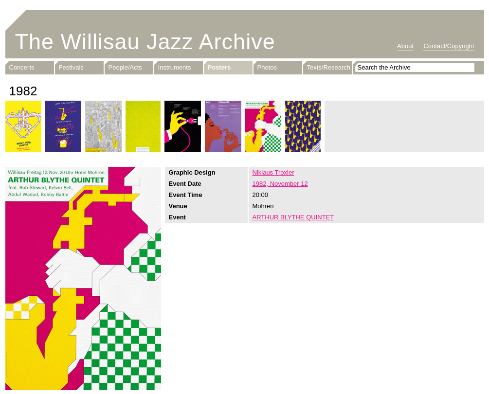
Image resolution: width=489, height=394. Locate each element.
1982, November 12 (280, 183)
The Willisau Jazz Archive (145, 41)
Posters (219, 67)
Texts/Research (329, 67)
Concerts (22, 67)
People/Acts (125, 67)
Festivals (71, 67)
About (405, 46)
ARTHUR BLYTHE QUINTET (293, 217)
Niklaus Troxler (273, 172)
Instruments (174, 67)
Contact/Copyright (448, 46)
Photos (267, 67)
